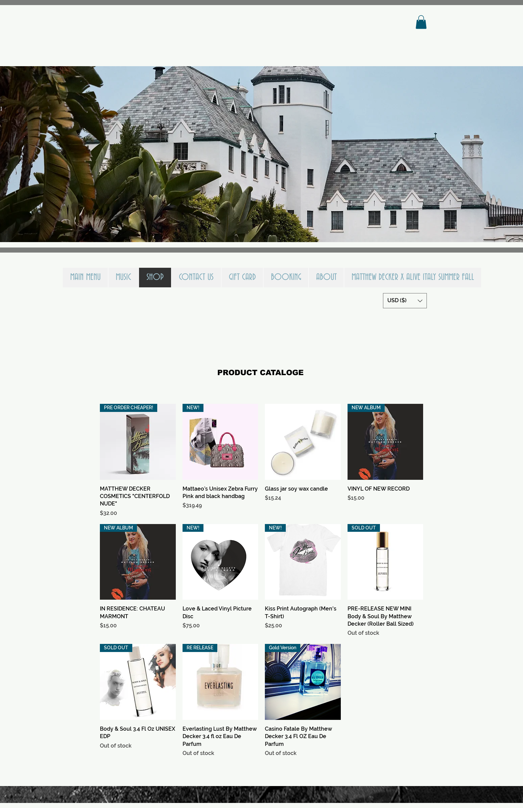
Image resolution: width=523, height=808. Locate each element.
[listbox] (405, 300)
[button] (421, 22)
